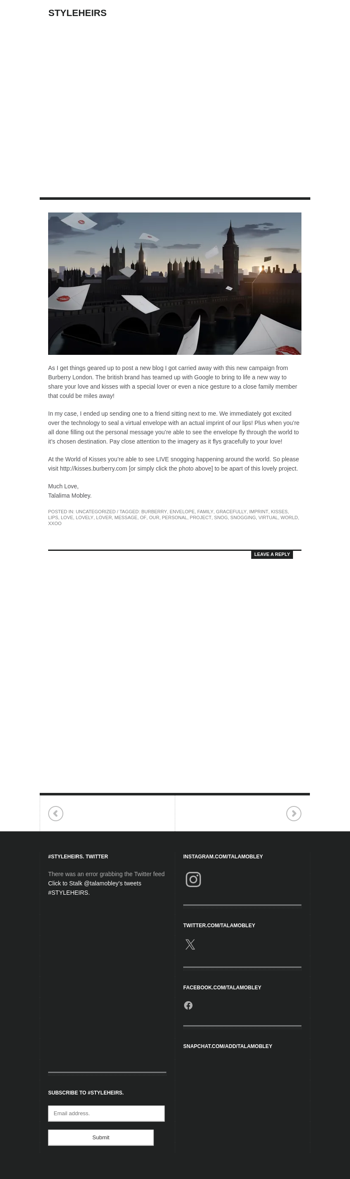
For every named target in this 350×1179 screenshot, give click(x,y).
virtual (268, 517)
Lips (53, 517)
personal (174, 517)
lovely (84, 517)
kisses (279, 511)
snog (221, 517)
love (67, 517)
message (125, 517)
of (143, 517)
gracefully (231, 511)
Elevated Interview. (293, 814)
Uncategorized (96, 511)
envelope (182, 511)
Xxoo (55, 523)
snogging (243, 517)
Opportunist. (56, 814)
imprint (258, 511)
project (201, 517)
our (154, 517)
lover (104, 517)
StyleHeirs (78, 13)
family (205, 511)
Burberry (154, 511)
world (289, 517)
